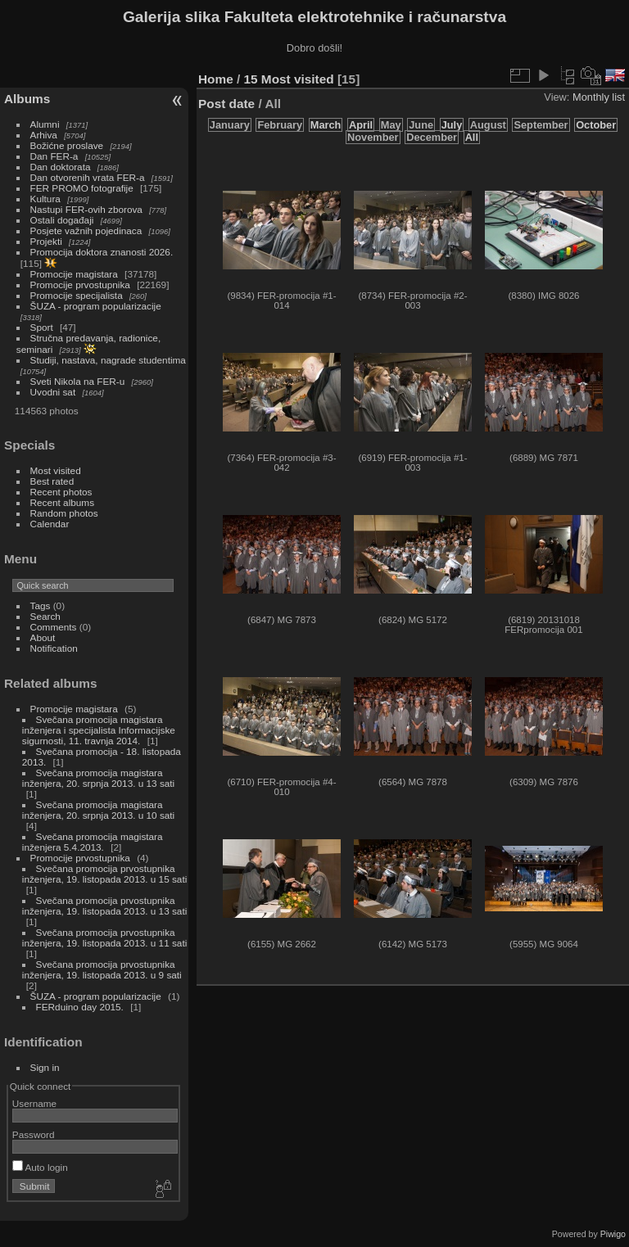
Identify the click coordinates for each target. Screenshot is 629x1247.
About (43, 637)
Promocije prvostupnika (80, 284)
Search (45, 616)
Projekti (46, 241)
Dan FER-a (54, 156)
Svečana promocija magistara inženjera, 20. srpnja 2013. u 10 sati (98, 809)
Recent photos (61, 491)
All (471, 137)
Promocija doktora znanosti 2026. (102, 251)
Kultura (45, 198)
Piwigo (613, 1234)
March (326, 125)
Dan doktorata (60, 166)
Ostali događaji (62, 220)
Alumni (45, 124)
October (596, 125)
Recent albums (62, 502)
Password (33, 1134)
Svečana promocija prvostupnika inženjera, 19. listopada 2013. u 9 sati (102, 969)
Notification (54, 648)
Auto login (40, 1167)
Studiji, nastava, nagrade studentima (108, 360)
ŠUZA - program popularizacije (95, 305)
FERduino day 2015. (80, 1006)
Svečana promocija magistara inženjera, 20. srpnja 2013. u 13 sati (98, 777)
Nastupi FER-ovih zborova (86, 209)
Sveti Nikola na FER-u (77, 381)
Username (34, 1103)
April (361, 125)
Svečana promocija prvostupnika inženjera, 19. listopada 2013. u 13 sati (104, 905)
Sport (41, 327)
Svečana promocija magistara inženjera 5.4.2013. (92, 841)
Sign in (45, 1067)
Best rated (52, 481)
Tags (40, 605)
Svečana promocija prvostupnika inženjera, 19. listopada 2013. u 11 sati (104, 937)
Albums (27, 99)
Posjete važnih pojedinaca (86, 230)
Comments (53, 626)
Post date (226, 104)
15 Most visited (289, 79)
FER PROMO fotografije (81, 188)
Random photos (64, 513)
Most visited (55, 470)
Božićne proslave (67, 145)
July (452, 125)
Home (215, 79)
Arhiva (43, 134)
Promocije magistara (74, 274)
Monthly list (598, 97)
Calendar (50, 523)
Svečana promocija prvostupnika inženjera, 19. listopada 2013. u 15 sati (104, 873)
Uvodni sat (53, 391)
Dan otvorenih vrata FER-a (87, 177)
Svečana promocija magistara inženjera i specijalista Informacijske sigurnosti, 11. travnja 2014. (98, 730)
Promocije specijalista (76, 295)
